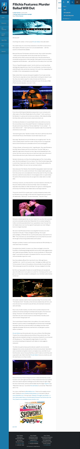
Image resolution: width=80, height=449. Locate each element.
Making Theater (17, 14)
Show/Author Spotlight (26, 14)
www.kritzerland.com (18, 395)
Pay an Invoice (66, 18)
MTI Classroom (4, 29)
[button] (68, 2)
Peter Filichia (17, 12)
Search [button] (72, 2)
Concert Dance (3, 34)
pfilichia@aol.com (30, 391)
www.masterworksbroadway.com (30, 393)
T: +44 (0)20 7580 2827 (33, 442)
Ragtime (47, 383)
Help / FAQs (4, 40)
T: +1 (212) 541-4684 (20, 443)
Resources (4, 23)
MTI (65, 10)
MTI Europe (67, 12)
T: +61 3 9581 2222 (47, 445)
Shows (3, 17)
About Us (4, 51)
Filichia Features (19, 16)
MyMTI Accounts (63, 2)
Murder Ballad (36, 42)
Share (15, 426)
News (3, 46)
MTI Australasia (69, 15)
